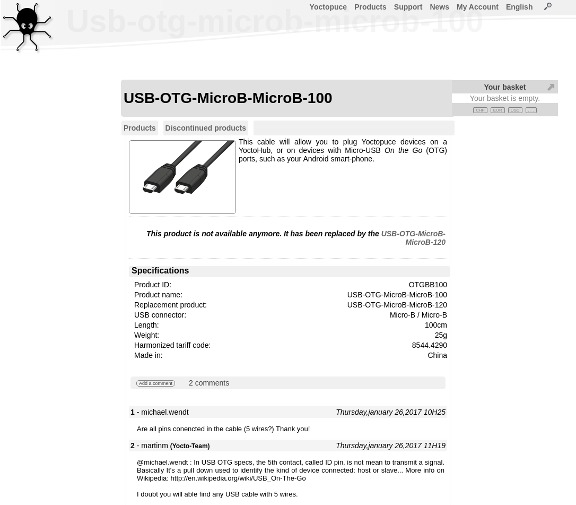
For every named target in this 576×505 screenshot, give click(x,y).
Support (408, 7)
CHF (480, 110)
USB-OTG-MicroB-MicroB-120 (413, 237)
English (519, 7)
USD (515, 110)
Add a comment (155, 383)
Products (370, 7)
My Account (478, 7)
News (439, 7)
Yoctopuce (328, 7)
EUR (497, 110)
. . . (531, 110)
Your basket (505, 87)
